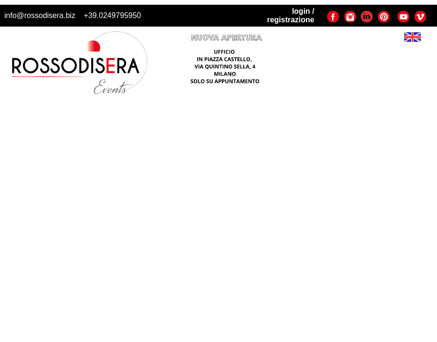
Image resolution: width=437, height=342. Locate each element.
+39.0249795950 (112, 15)
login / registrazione (290, 15)
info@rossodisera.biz (40, 15)
